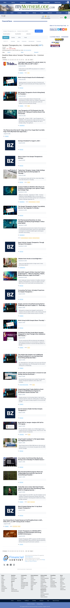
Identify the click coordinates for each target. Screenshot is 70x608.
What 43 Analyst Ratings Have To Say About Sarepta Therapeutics (30, 507)
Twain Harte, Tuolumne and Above (43, 582)
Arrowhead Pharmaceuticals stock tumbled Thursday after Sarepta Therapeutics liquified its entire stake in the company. (32, 381)
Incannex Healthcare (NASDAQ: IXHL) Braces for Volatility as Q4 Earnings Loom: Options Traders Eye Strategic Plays (31, 188)
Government (15, 526)
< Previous (5, 59)
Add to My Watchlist (27, 50)
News (5, 2)
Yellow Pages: (63, 589)
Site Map (34, 600)
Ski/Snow (13, 579)
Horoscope (33, 579)
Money (34, 12)
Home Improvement (45, 593)
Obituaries (58, 12)
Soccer (12, 588)
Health (22, 579)
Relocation (43, 595)
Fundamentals (43, 591)
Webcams (50, 12)
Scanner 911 (62, 578)
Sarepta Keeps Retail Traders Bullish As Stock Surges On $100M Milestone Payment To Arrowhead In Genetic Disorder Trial (30, 391)
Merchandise (53, 578)
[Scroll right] (68, 2)
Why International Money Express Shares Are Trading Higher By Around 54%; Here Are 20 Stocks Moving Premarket (30, 473)
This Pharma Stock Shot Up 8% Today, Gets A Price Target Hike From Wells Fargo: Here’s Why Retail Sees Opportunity (24, 130)
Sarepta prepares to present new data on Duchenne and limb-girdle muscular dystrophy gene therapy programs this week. (32, 84)
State (12, 12)
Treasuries (38, 41)
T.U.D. (61, 585)
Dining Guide (46, 2)
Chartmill (21, 544)
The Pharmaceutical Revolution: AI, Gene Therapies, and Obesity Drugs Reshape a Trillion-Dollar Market (31, 221)
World (27, 12)
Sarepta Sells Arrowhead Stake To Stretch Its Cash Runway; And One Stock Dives (32, 373)
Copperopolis (43, 588)
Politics (2, 585)
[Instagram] (14, 565)
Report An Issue (56, 600)
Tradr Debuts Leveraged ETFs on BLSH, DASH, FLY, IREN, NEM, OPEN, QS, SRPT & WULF (32, 63)
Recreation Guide (24, 585)
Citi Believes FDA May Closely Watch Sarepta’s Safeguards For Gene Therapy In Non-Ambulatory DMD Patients (31, 334)
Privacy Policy (40, 604)
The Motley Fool (22, 267)
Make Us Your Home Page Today (58, 25)
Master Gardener (44, 596)
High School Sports (15, 591)
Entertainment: (34, 575)
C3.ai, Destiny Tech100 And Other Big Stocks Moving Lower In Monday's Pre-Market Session (31, 458)
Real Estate (57, 2)
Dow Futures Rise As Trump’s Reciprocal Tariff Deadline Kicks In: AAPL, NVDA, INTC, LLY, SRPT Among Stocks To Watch (23, 520)
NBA (12, 585)
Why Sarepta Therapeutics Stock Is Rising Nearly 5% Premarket (31, 93)
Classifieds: (53, 575)
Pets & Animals (53, 586)
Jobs (51, 576)
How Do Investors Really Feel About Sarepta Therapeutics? (30, 409)
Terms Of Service (33, 561)
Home (12, 600)
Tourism (3, 591)
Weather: (13, 575)
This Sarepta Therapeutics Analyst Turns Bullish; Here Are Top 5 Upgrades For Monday (31, 207)
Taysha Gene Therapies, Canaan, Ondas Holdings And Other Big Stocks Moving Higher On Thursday (31, 172)
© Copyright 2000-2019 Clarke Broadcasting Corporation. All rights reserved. (35, 606)
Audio (61, 576)
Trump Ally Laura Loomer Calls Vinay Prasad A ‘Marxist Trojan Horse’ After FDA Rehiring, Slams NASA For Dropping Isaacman (31, 488)
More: (61, 575)
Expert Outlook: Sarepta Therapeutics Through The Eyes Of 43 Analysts (31, 243)
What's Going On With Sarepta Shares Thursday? (32, 320)
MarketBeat (22, 434)
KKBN (32, 589)
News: (2, 575)
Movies (32, 576)
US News (20, 12)
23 (26, 59)
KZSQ (32, 588)
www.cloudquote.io (29, 556)
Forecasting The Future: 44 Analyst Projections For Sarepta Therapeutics (31, 291)
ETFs (19, 37)
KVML (32, 586)
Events (22, 576)
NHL (12, 586)
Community (23, 2)
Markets (6, 37)
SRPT (41, 45)
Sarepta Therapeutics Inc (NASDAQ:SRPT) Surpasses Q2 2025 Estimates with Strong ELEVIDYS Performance (29, 532)
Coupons (62, 588)
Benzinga (21, 149)
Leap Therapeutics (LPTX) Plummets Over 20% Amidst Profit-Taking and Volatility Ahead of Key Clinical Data (31, 112)
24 (28, 59)
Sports (13, 2)
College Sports (14, 589)
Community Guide (24, 582)
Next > (31, 59)
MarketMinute (22, 125)
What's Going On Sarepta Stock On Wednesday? (31, 77)
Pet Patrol (23, 586)
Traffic (41, 12)
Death (29, 347)
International (31, 41)
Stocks (13, 37)
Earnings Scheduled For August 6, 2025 (29, 141)
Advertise (41, 600)
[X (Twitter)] (4, 565)
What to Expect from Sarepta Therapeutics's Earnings (30, 157)
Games (32, 581)
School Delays (4, 588)
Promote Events (53, 582)
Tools (25, 37)
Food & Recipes (34, 582)
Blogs (22, 581)
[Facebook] (7, 565)
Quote (8, 52)
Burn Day (13, 576)
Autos (51, 579)
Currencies (24, 41)
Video (61, 581)
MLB (12, 584)
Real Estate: (43, 589)
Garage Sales (53, 585)
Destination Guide (24, 583)
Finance (42, 592)
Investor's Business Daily (24, 384)
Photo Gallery (63, 586)
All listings (42, 576)
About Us (19, 600)
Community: (24, 575)
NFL (12, 582)
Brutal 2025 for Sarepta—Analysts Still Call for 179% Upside (31, 423)
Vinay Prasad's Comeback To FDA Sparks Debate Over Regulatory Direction (31, 439)
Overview (13, 41)
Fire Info (22, 588)
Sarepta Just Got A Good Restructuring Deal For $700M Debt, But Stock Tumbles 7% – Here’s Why (32, 304)
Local (5, 12)
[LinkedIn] (10, 565)
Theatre (32, 578)
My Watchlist (18, 34)
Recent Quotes (6, 34)
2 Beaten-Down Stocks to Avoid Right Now (30, 258)
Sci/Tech (3, 589)
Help (48, 600)
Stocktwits (6, 136)
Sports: (13, 581)
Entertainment (34, 2)
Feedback (27, 600)
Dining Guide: (44, 575)
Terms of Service (31, 604)
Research (36, 52)
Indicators (28, 34)
